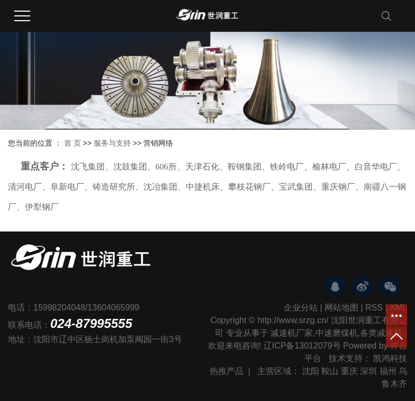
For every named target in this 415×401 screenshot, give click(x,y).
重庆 (349, 371)
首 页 (72, 143)
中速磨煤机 (336, 332)
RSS (374, 307)
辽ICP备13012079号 (302, 345)
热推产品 (226, 371)
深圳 (368, 371)
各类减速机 (381, 332)
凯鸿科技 (390, 358)
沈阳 (310, 371)
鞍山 (329, 371)
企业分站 (301, 307)
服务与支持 (113, 143)
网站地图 (341, 307)
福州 (388, 371)
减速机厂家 (291, 332)
